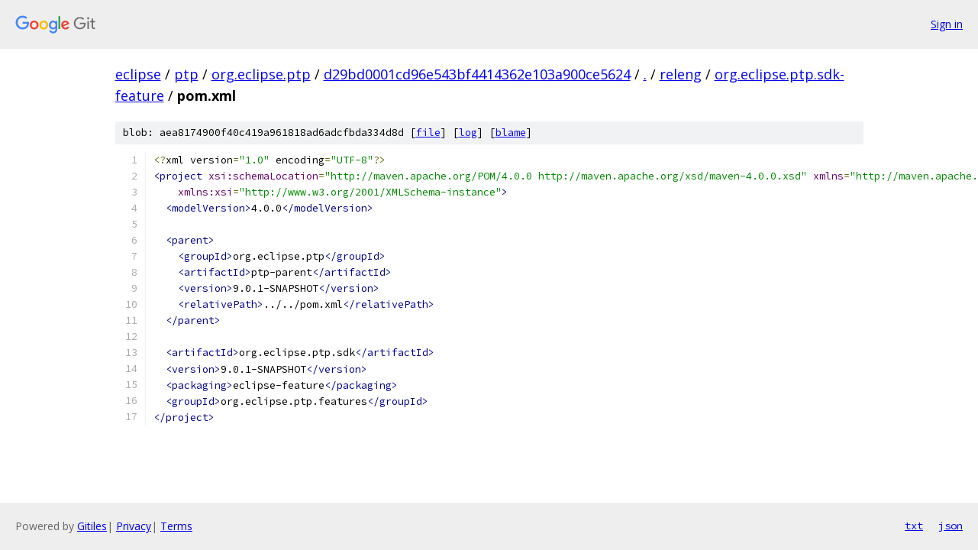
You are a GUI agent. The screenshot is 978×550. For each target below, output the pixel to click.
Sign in (947, 24)
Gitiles (92, 526)
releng (681, 74)
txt (914, 525)
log (468, 132)
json (950, 525)
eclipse (138, 74)
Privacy (133, 526)
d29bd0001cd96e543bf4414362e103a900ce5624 (477, 74)
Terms (176, 526)
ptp (186, 74)
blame (510, 132)
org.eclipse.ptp (261, 74)
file (428, 132)
